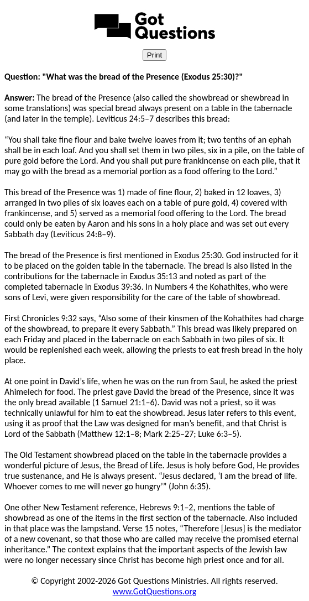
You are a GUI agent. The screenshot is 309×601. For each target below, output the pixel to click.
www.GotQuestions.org (155, 591)
